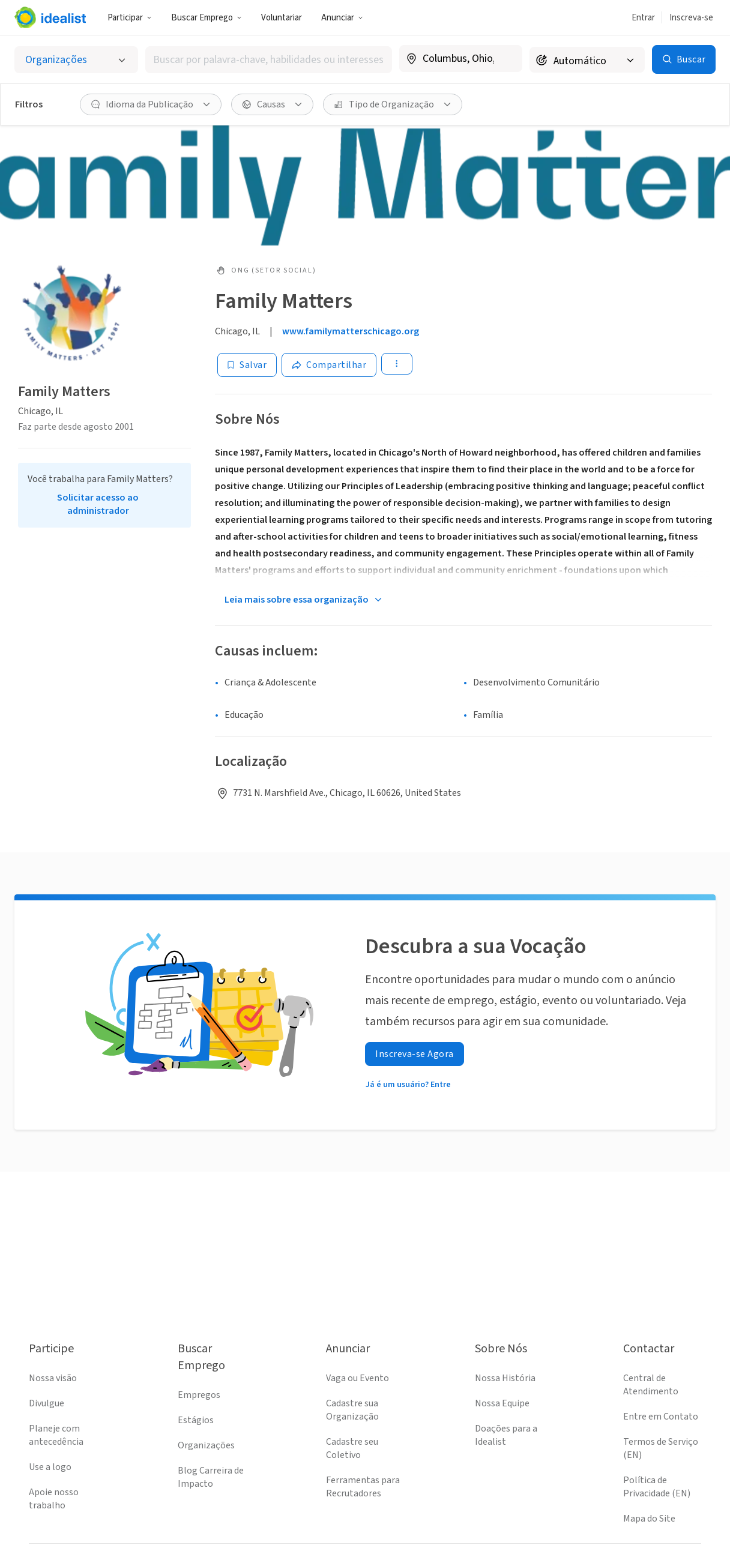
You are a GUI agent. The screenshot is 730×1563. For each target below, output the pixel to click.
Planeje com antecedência (56, 1435)
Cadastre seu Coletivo (352, 1448)
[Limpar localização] (505, 59)
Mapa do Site (649, 1518)
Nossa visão (53, 1378)
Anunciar (342, 17)
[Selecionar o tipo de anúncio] (76, 59)
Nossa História (505, 1378)
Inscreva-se (691, 17)
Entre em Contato (660, 1416)
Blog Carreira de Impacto (211, 1477)
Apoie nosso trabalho (54, 1499)
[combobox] (268, 60)
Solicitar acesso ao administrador (98, 504)
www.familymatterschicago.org (350, 331)
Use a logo (50, 1467)
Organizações (206, 1445)
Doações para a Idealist (506, 1435)
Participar (129, 17)
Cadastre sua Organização (352, 1410)
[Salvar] (247, 365)
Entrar (643, 17)
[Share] (329, 365)
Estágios (196, 1420)
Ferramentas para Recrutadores (363, 1487)
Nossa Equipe (502, 1403)
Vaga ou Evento (357, 1378)
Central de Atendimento (650, 1385)
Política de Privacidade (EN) (656, 1487)
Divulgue (46, 1403)
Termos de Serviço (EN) (660, 1448)
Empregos (199, 1395)
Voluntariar (281, 17)
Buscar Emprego (206, 17)
